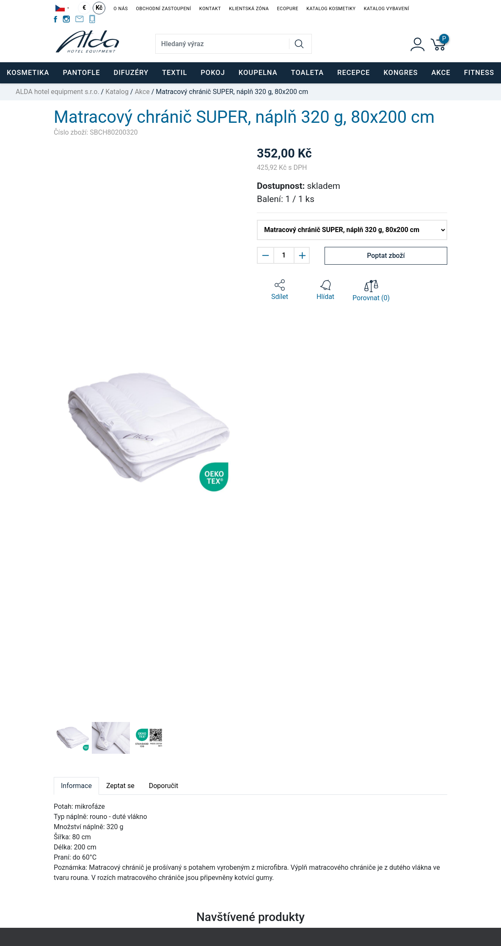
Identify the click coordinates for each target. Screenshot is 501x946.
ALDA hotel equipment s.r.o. (57, 92)
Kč (99, 7)
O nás (120, 8)
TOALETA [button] (307, 73)
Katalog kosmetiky (330, 8)
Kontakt (210, 8)
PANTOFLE (81, 73)
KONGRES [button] (400, 73)
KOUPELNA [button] (258, 73)
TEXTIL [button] (174, 73)
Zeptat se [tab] (120, 786)
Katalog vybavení (386, 8)
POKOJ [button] (213, 73)
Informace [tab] (76, 786)
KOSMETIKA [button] (28, 73)
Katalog (117, 92)
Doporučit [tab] (163, 786)
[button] (68, 428)
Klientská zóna (249, 8)
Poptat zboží (386, 256)
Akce (440, 73)
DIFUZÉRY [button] (131, 73)
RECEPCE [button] (353, 73)
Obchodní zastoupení (163, 8)
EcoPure (287, 8)
